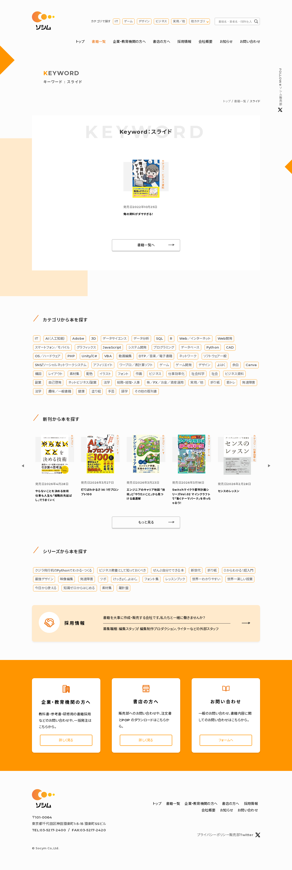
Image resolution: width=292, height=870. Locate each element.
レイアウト (55, 375)
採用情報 (184, 42)
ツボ (103, 580)
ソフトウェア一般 (215, 357)
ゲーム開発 (184, 366)
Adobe (78, 340)
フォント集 (151, 580)
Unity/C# (89, 357)
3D (93, 340)
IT (116, 21)
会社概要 (205, 42)
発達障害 (248, 384)
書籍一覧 (99, 42)
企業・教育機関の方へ (129, 42)
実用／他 (179, 21)
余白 (235, 366)
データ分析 (141, 340)
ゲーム (128, 21)
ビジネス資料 (234, 375)
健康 (81, 392)
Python (212, 348)
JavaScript (112, 348)
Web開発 (225, 340)
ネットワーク (187, 357)
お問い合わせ (250, 42)
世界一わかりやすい (206, 580)
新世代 (196, 572)
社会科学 (197, 375)
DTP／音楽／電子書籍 (155, 357)
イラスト (105, 375)
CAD (230, 348)
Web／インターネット (195, 340)
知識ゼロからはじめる (79, 589)
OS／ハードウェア (48, 357)
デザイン (144, 21)
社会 (214, 375)
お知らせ (226, 42)
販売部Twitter (244, 837)
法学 (107, 384)
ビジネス (161, 21)
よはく (221, 366)
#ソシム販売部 (280, 90)
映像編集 (66, 580)
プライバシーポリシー (213, 836)
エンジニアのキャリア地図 (146, 495)
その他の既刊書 (146, 392)
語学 (124, 392)
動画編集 (125, 357)
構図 (38, 375)
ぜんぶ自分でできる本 (168, 572)
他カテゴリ (198, 21)
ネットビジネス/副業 (82, 384)
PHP (71, 357)
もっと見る (146, 523)
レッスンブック (175, 580)
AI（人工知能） (55, 340)
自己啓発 (54, 384)
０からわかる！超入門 (238, 572)
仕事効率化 (176, 375)
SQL (159, 340)
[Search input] (235, 21)
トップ (80, 42)
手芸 (111, 392)
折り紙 (215, 384)
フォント (123, 375)
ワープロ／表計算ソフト (136, 366)
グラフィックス (86, 348)
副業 (38, 384)
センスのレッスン (228, 492)
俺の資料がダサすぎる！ (138, 215)
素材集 (74, 375)
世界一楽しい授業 (240, 580)
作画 (139, 375)
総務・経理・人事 (128, 384)
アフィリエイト (102, 366)
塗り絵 (96, 392)
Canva (251, 366)
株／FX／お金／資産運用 (165, 384)
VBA (108, 357)
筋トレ (231, 384)
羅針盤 (123, 589)
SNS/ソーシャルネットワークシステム (60, 366)
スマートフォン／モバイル (52, 348)
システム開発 (137, 348)
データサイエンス (114, 340)
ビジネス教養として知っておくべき (122, 572)
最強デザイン (44, 580)
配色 (89, 375)
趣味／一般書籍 (59, 392)
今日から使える (46, 589)
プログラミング (164, 348)
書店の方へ (161, 42)
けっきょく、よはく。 (125, 580)
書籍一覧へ (146, 246)
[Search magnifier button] (256, 21)
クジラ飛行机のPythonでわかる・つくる (63, 572)
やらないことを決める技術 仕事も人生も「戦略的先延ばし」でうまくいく (53, 496)
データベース (190, 348)
